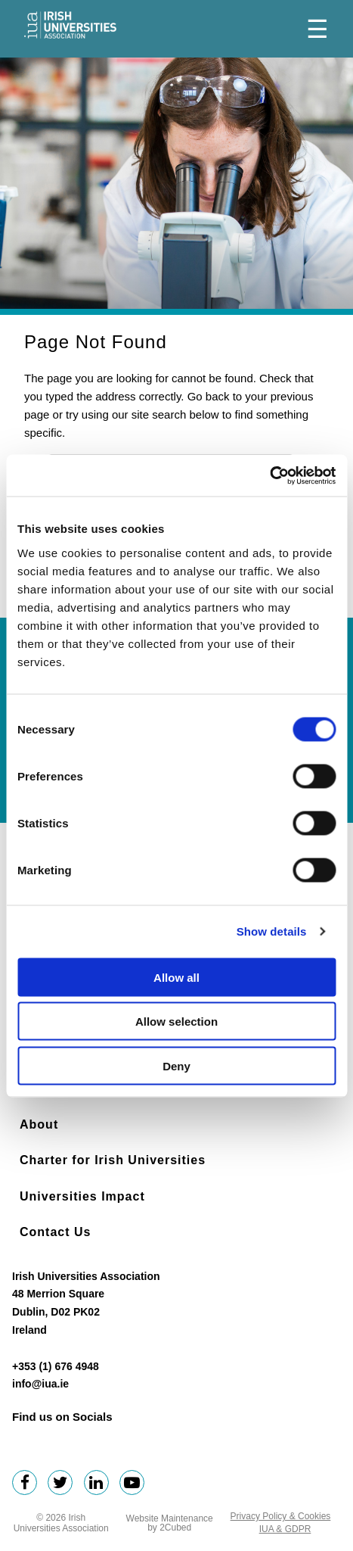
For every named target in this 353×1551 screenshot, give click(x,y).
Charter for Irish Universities (113, 1160)
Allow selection (176, 1021)
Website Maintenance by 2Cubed (169, 1523)
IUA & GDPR (285, 1529)
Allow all (176, 976)
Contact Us (55, 1232)
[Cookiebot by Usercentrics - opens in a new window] (269, 475)
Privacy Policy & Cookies (281, 1516)
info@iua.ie (40, 1384)
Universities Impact (82, 1196)
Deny (176, 1065)
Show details (272, 931)
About (39, 1124)
